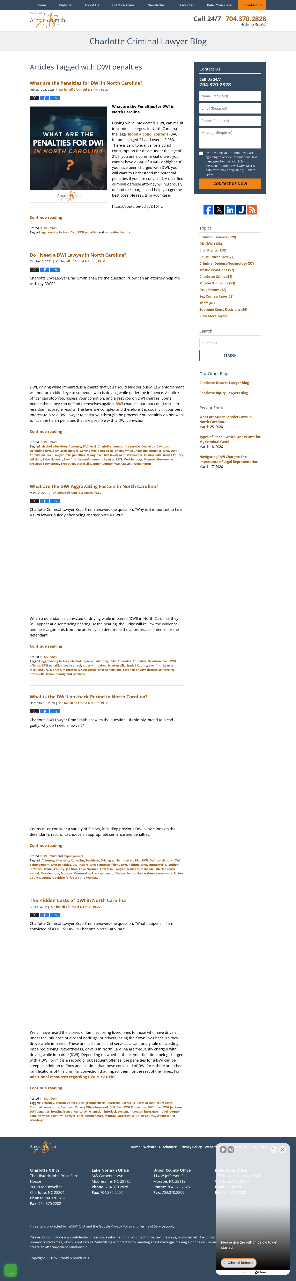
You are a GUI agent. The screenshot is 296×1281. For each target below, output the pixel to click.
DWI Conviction (135, 1107)
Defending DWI (40, 451)
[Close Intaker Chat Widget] (282, 1149)
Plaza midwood (102, 873)
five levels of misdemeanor (123, 455)
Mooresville (164, 459)
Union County (103, 464)
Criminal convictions (44, 1107)
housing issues (61, 1111)
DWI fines (155, 1107)
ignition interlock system (110, 1111)
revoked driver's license (140, 670)
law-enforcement (90, 459)
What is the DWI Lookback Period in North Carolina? (89, 696)
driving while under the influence (138, 451)
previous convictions (44, 464)
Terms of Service (152, 1226)
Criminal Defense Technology (226, 263)
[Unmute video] (223, 1149)
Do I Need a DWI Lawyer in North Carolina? (78, 255)
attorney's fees (66, 1103)
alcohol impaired (82, 661)
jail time (35, 459)
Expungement (73, 856)
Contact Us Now (230, 183)
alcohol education (54, 446)
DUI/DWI (50, 228)
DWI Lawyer (55, 455)
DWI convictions (161, 860)
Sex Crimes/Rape (216, 296)
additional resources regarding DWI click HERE (72, 1076)
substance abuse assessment (151, 873)
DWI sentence (100, 865)
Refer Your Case (219, 5)
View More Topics (213, 316)
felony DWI (94, 455)
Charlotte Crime (215, 276)
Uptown (47, 878)
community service (126, 446)
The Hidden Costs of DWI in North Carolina (78, 900)
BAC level (89, 446)
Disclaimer (168, 1147)
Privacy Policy (190, 1147)
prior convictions (109, 670)
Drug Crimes (212, 290)
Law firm (70, 459)
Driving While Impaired (96, 451)
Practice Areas (123, 5)
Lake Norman (52, 459)
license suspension (139, 869)
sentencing (166, 670)
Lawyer (109, 459)
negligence (88, 670)
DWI (73, 232)
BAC (113, 661)
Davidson (163, 446)
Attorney (74, 446)
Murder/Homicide (217, 283)
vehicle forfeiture (67, 878)
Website (65, 5)
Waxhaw (120, 464)
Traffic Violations (216, 270)
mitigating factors (117, 232)
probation (68, 464)
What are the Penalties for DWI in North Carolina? (86, 83)
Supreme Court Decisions (223, 309)
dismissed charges (66, 451)
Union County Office (172, 1170)
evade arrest (72, 665)
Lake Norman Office (110, 1170)
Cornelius (148, 446)
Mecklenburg (133, 459)
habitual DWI (138, 865)
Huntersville (152, 455)
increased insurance (144, 1111)
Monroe (149, 459)
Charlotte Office (45, 1170)
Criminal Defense (217, 237)
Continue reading (46, 217)
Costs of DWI (145, 1103)
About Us (92, 5)
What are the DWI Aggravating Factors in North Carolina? (94, 486)
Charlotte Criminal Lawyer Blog (48, 20)
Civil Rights (212, 250)
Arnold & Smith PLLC (74, 1258)
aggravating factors (55, 232)
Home (41, 5)
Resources (186, 5)
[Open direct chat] (274, 1149)
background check (92, 1103)
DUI (137, 860)
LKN (119, 459)
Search (230, 355)
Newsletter (156, 5)
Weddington (142, 464)
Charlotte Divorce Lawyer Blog (224, 382)
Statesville (84, 464)
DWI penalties (88, 232)
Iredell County (173, 455)
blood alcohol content (148, 134)
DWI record (81, 865)
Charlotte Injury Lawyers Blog (223, 393)
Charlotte (104, 446)
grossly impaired (94, 665)
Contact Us (253, 5)
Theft (207, 303)
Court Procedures (216, 257)
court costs (164, 1103)
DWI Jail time (172, 1107)
